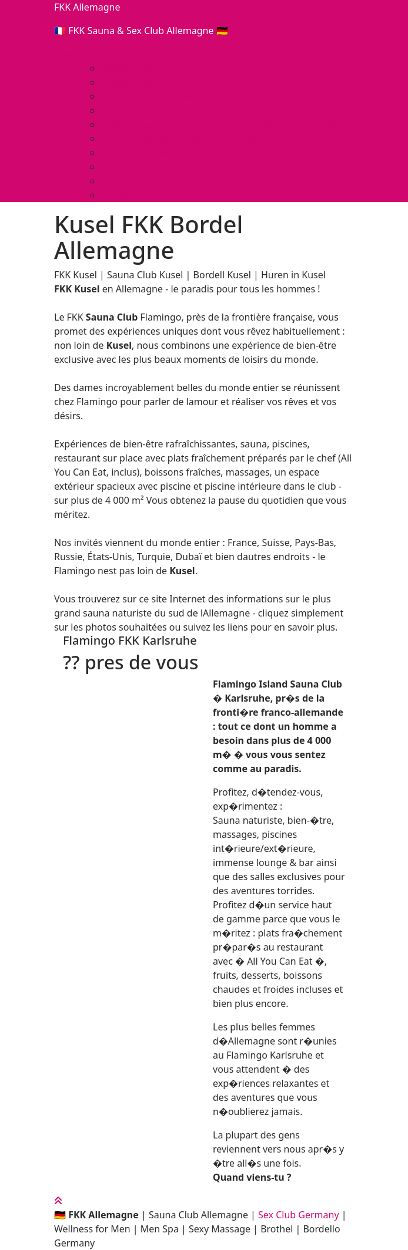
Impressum (126, 180)
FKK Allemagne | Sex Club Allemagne (183, 96)
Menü (66, 54)
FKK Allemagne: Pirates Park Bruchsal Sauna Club (209, 138)
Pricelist (118, 194)
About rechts (129, 82)
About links (126, 68)
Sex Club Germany (298, 1214)
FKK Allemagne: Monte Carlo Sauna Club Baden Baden (220, 124)
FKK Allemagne (87, 7)
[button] (129, 686)
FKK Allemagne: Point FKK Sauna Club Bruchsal (204, 152)
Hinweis (118, 166)
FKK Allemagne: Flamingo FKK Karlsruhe (189, 110)
